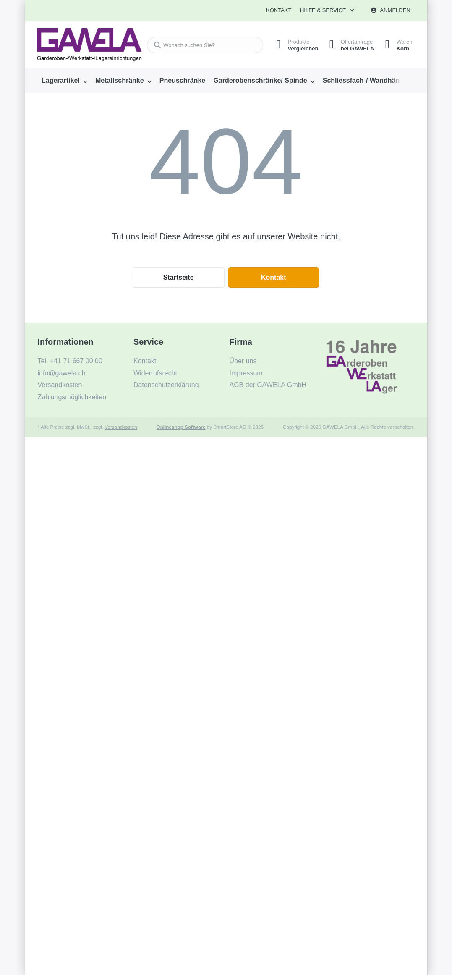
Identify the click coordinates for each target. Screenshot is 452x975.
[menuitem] (64, 80)
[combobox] (202, 45)
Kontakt (278, 10)
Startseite (178, 277)
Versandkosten (121, 427)
